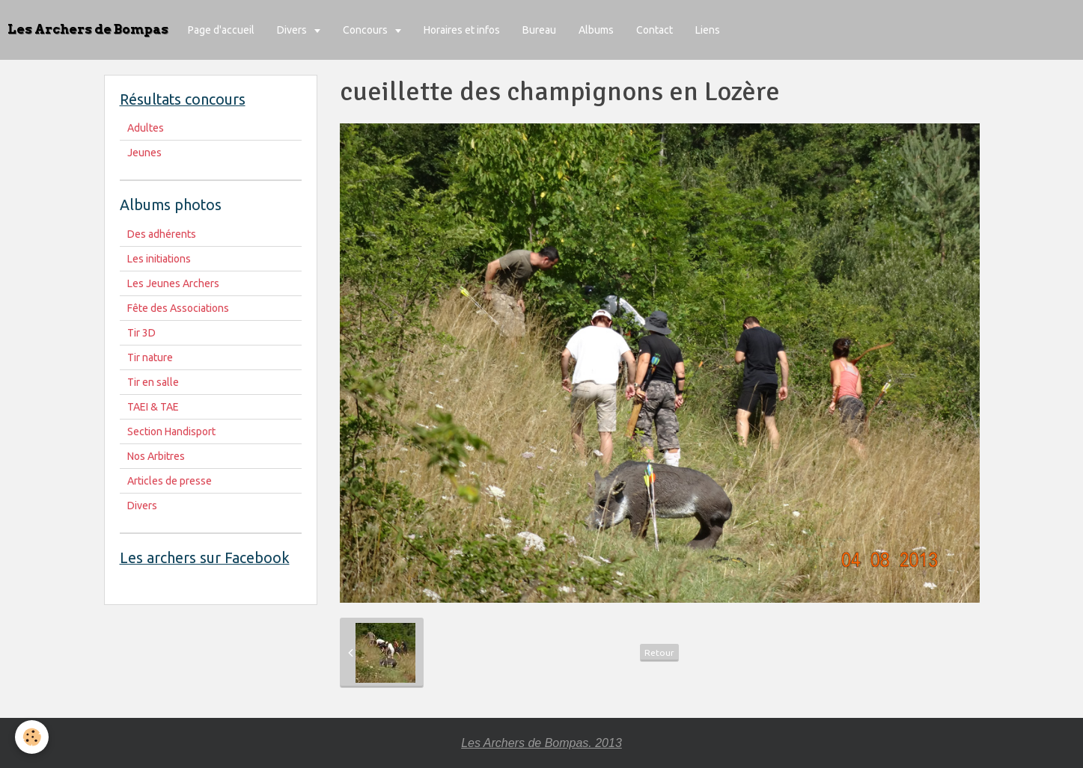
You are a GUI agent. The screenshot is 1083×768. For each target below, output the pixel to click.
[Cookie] (32, 737)
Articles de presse (169, 481)
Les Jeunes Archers (173, 283)
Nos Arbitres (156, 456)
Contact (654, 30)
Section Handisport (171, 431)
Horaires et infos (462, 30)
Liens (707, 30)
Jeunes (144, 153)
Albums (596, 30)
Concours (366, 30)
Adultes (145, 128)
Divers (293, 30)
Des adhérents (161, 234)
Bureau (539, 30)
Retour (659, 652)
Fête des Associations (178, 308)
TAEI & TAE (153, 407)
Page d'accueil (221, 30)
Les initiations (159, 259)
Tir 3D (141, 333)
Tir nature (150, 357)
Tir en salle (153, 382)
